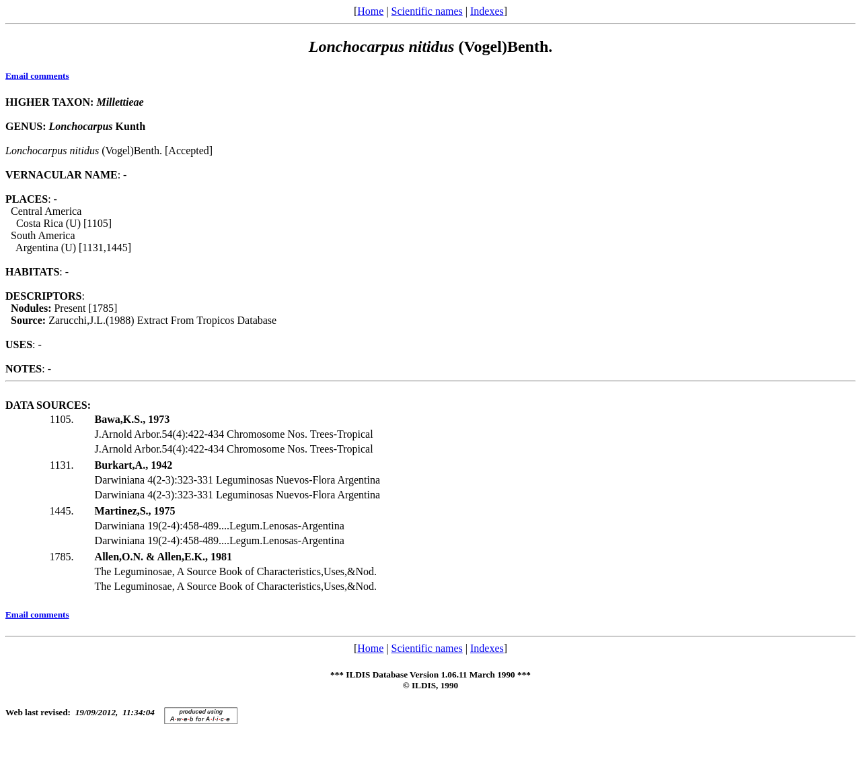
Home (370, 11)
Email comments (37, 76)
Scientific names (427, 11)
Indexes (487, 11)
